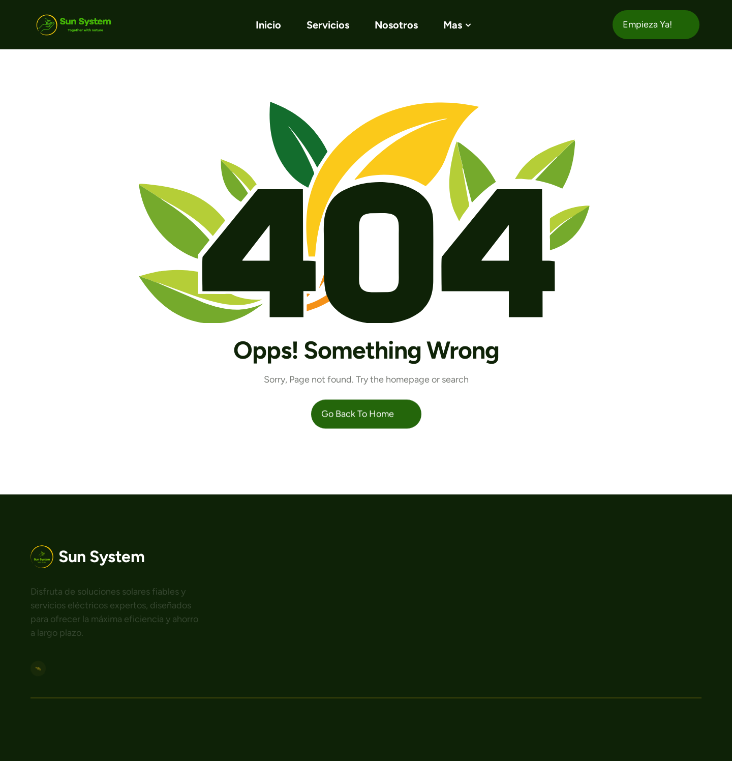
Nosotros (396, 25)
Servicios (328, 25)
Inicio (268, 25)
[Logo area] (87, 556)
